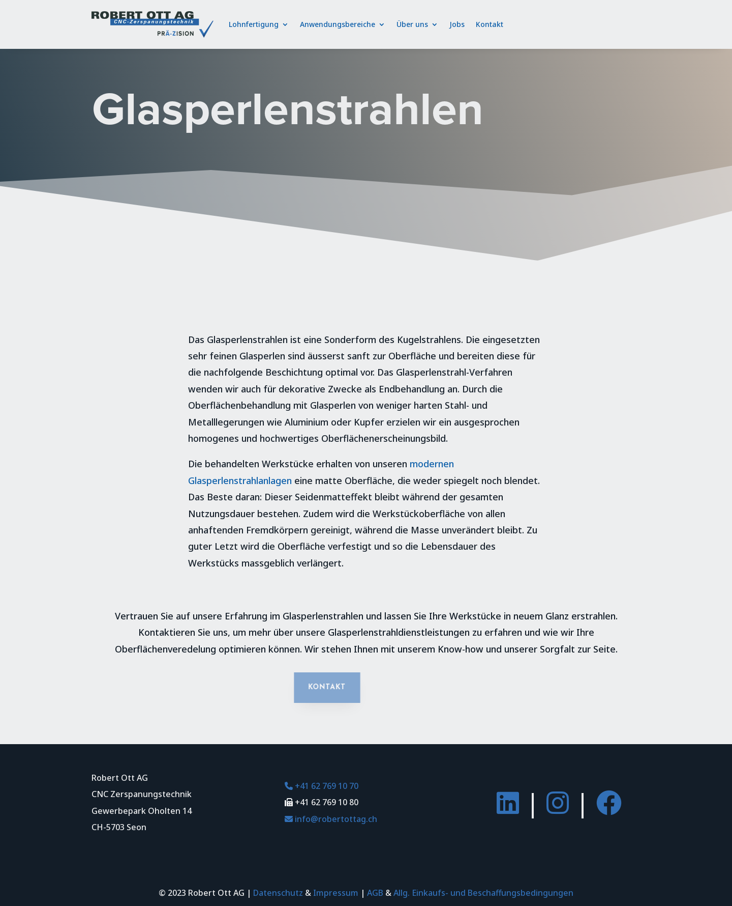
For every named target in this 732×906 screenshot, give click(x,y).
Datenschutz (278, 892)
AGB (375, 892)
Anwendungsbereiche (337, 24)
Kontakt (489, 24)
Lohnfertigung (254, 24)
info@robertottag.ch (331, 819)
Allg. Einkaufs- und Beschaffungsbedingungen (483, 892)
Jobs (457, 24)
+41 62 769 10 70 (321, 785)
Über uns (412, 24)
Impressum (335, 892)
